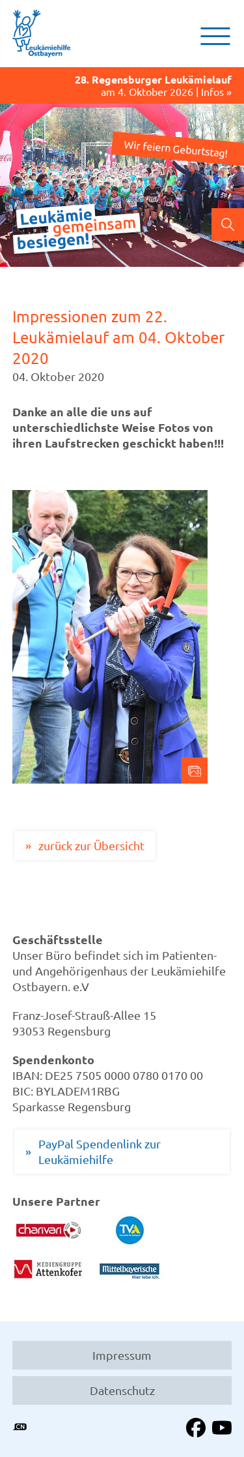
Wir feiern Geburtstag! (175, 148)
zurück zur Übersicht (91, 845)
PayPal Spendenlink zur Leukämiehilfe (99, 1151)
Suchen (227, 224)
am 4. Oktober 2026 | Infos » (122, 86)
